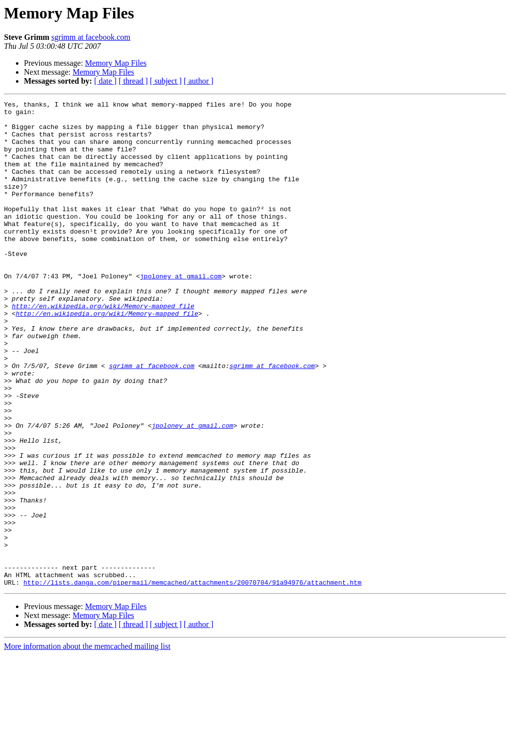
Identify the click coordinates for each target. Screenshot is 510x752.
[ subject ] (166, 81)
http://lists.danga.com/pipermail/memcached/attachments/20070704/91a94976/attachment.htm (192, 679)
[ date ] (105, 81)
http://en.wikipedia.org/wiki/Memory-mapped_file (103, 347)
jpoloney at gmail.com (181, 311)
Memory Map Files (116, 63)
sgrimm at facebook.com (90, 37)
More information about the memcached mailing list (87, 743)
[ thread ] (133, 81)
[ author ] (199, 81)
